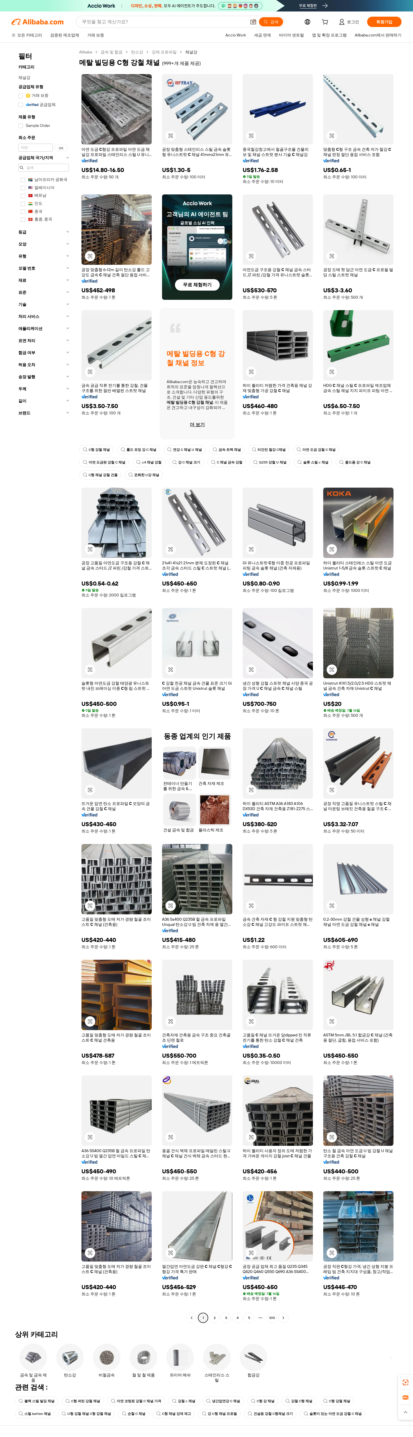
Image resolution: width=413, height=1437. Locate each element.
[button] (253, 21)
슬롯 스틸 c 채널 (312, 462)
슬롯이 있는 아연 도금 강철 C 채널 (333, 1413)
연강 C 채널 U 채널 (184, 449)
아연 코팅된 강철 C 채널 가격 (136, 1401)
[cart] (326, 22)
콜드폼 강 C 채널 (355, 462)
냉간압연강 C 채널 (223, 1401)
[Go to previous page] (191, 1318)
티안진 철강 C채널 (269, 449)
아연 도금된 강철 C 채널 (104, 462)
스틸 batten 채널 (35, 1413)
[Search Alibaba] (163, 22)
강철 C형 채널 (298, 1401)
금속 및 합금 (111, 52)
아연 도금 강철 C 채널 (316, 449)
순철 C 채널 (133, 1413)
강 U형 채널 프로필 (219, 1413)
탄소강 (137, 52)
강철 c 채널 (183, 1401)
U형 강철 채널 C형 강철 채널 (86, 1413)
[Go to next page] (283, 1318)
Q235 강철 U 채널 (270, 462)
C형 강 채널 (262, 1401)
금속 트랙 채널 (227, 449)
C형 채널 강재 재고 (173, 1413)
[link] (405, 1382)
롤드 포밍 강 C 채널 (138, 449)
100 (272, 1318)
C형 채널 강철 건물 (100, 475)
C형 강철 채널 (96, 449)
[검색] (271, 21)
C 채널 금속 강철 (226, 462)
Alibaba (85, 52)
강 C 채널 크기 (186, 462)
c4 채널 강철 (148, 462)
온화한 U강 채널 (143, 475)
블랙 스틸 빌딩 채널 (36, 1401)
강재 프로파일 (164, 52)
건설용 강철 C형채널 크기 (270, 1413)
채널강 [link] (191, 52)
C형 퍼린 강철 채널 (82, 1401)
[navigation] (43, 685)
